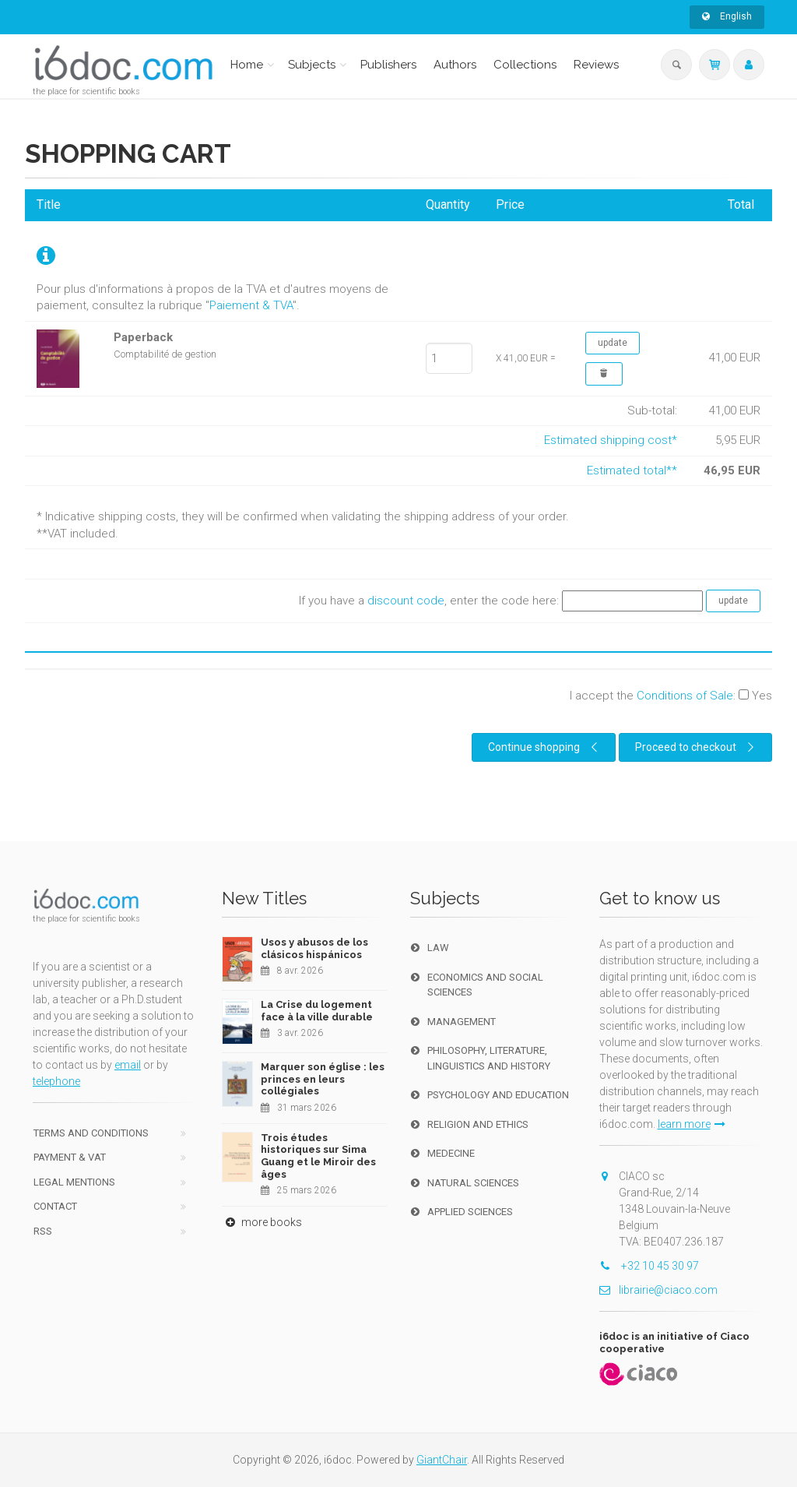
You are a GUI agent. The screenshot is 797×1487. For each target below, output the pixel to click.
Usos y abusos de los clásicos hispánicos (314, 948)
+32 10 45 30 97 (649, 1266)
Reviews (596, 65)
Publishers (388, 65)
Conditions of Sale (685, 696)
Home (246, 65)
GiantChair (441, 1460)
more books (262, 1222)
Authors (455, 65)
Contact (55, 1206)
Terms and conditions (91, 1133)
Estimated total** (632, 470)
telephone (56, 1081)
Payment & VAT (69, 1157)
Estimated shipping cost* (610, 440)
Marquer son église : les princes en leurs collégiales (322, 1079)
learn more (691, 1124)
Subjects (311, 65)
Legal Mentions (74, 1182)
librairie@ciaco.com (658, 1290)
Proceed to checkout (696, 747)
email (127, 1065)
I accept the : (671, 696)
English (727, 16)
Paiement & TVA (251, 305)
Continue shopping (545, 747)
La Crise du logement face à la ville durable (317, 1011)
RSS (42, 1231)
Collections (524, 65)
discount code (405, 601)
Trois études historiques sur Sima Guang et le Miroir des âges (318, 1156)
